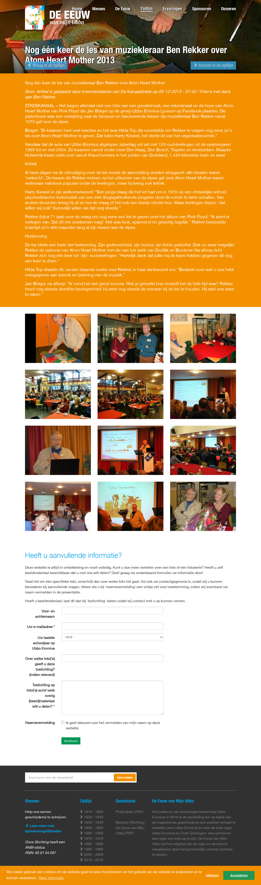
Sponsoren (201, 8)
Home (77, 8)
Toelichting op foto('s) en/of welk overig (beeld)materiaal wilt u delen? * (41, 695)
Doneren (228, 8)
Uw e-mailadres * (41, 627)
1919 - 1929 (91, 812)
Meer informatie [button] (51, 878)
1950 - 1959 (91, 828)
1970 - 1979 (91, 838)
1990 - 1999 (91, 849)
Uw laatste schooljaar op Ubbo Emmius (43, 643)
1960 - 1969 (91, 833)
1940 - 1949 (91, 822)
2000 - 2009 (91, 854)
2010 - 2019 (91, 860)
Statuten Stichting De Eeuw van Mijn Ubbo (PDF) (130, 827)
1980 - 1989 (91, 844)
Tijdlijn (146, 8)
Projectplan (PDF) (129, 812)
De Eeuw (122, 8)
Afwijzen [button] (212, 875)
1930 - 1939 (91, 817)
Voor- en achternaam (45, 613)
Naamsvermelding (40, 723)
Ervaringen (172, 8)
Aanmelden (125, 777)
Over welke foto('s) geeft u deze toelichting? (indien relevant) (40, 667)
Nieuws (98, 8)
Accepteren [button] (239, 875)
